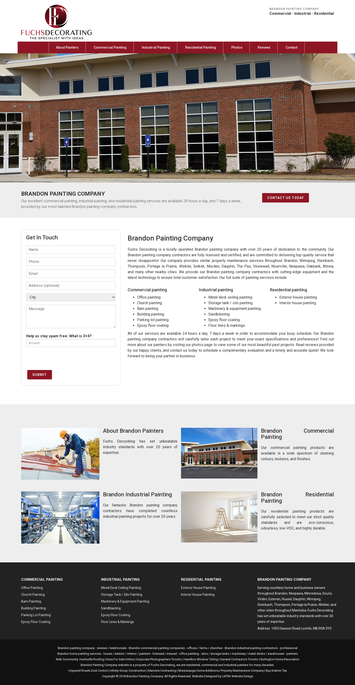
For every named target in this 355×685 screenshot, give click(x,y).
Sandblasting (111, 608)
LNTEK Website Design (237, 676)
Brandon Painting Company (144, 676)
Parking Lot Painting (36, 615)
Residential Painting (200, 47)
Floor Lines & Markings (117, 622)
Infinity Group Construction (128, 670)
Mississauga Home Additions (198, 670)
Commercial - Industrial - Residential (301, 13)
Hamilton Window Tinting (201, 659)
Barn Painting (31, 601)
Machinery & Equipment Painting (125, 601)
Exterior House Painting (198, 588)
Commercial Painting (110, 47)
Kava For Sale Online (120, 659)
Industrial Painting (156, 47)
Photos (236, 47)
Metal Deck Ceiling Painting (121, 588)
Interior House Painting (198, 594)
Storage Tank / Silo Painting (121, 594)
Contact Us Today (285, 198)
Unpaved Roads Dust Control (88, 670)
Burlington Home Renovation (279, 659)
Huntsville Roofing (91, 659)
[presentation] (62, 359)
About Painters (67, 47)
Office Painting (32, 588)
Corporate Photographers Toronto (159, 659)
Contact (291, 47)
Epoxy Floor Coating (35, 622)
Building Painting (33, 608)
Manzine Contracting (162, 670)
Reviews (264, 47)
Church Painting (33, 594)
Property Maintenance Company (242, 670)
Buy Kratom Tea (276, 670)
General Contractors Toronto (239, 659)
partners (292, 653)
